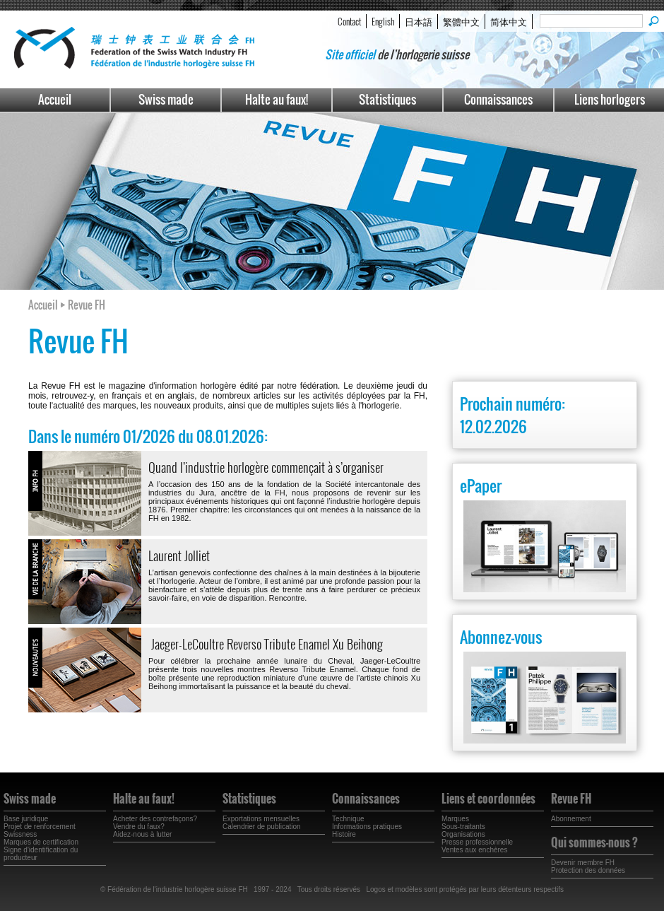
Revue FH (571, 798)
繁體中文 (461, 21)
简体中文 (508, 21)
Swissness (20, 834)
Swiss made (166, 99)
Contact (349, 21)
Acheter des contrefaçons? (155, 819)
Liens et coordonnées (488, 798)
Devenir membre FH (583, 862)
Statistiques (387, 99)
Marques (455, 819)
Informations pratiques (367, 826)
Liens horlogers (609, 99)
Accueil (54, 99)
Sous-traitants (463, 826)
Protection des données (588, 870)
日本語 (418, 21)
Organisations (463, 834)
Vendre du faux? (139, 826)
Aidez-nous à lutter (142, 834)
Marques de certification (41, 842)
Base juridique (26, 819)
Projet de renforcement (40, 826)
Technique (348, 819)
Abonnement (571, 819)
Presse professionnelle (477, 842)
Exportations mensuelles (261, 819)
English (383, 21)
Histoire (344, 834)
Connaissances (498, 99)
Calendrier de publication (262, 826)
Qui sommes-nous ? (594, 842)
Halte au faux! (276, 99)
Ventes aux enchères (474, 850)
